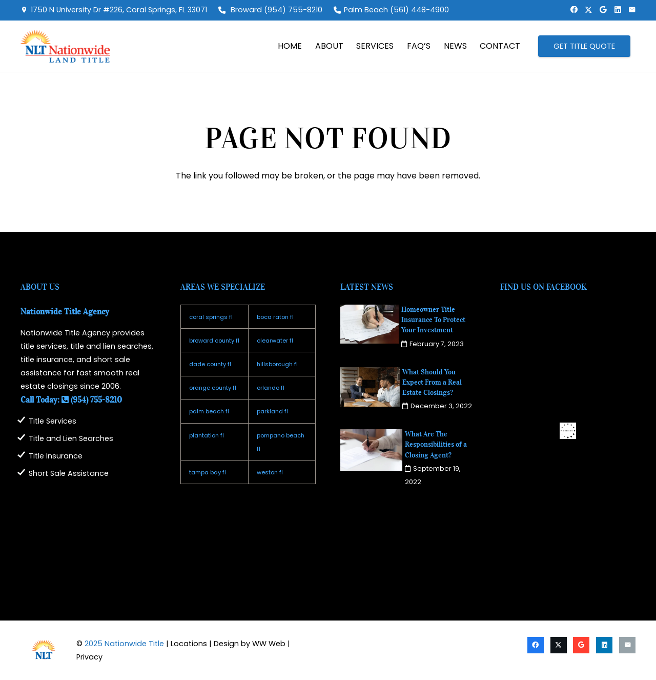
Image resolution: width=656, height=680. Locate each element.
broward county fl (214, 340)
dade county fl (210, 364)
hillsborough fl (277, 364)
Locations (189, 643)
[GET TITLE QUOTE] (584, 46)
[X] (588, 10)
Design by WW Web (249, 643)
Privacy (89, 657)
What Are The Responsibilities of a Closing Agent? (436, 444)
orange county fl (212, 388)
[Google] (603, 9)
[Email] (632, 9)
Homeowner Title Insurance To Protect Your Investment (433, 319)
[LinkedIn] (617, 9)
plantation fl (206, 435)
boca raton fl (275, 317)
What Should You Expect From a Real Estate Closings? (432, 382)
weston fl (270, 472)
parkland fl (272, 411)
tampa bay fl (207, 472)
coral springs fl (211, 317)
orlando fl (270, 388)
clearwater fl (275, 340)
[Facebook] (574, 9)
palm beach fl (209, 411)
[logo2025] (65, 46)
